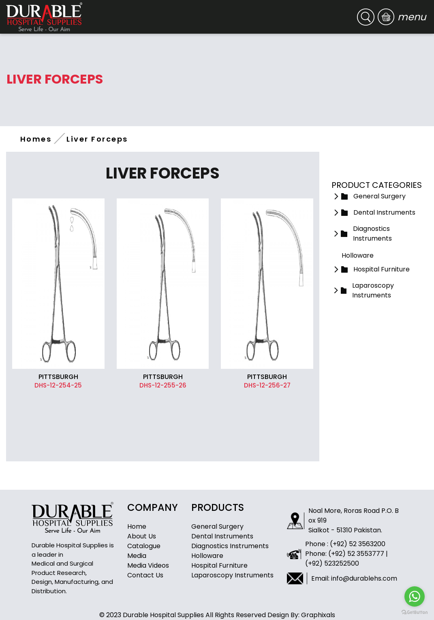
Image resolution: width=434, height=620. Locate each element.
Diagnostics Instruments (230, 546)
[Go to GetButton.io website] (415, 611)
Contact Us (145, 575)
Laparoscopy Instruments (232, 575)
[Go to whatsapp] (414, 596)
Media (136, 555)
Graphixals (318, 615)
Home (136, 526)
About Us (141, 536)
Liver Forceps (97, 139)
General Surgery (217, 526)
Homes (35, 139)
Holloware (207, 555)
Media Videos (148, 565)
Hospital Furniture (219, 565)
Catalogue (143, 546)
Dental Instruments (222, 536)
